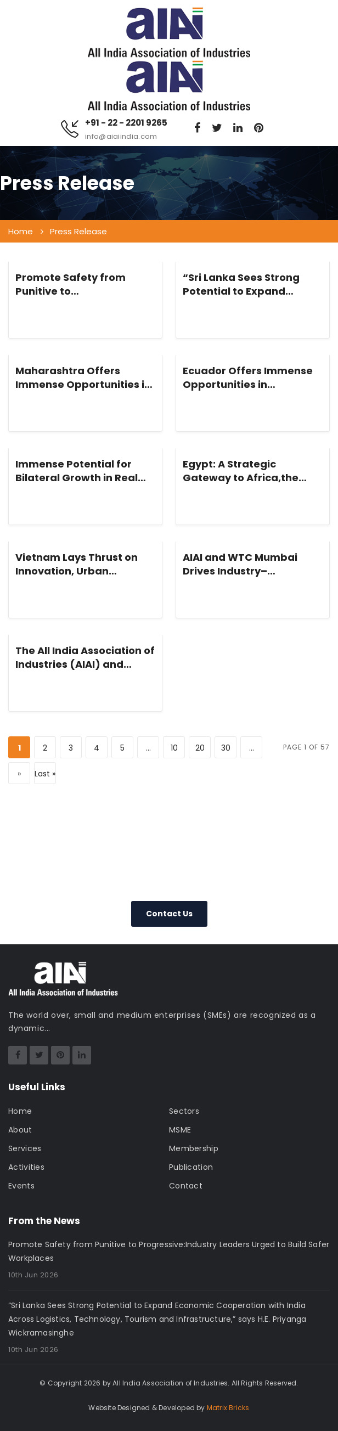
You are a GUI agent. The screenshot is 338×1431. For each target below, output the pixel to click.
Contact (185, 1185)
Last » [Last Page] (45, 773)
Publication (191, 1167)
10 (174, 747)
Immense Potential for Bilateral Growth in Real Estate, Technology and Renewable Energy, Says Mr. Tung (78, 470)
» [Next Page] (19, 773)
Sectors (184, 1111)
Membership (193, 1148)
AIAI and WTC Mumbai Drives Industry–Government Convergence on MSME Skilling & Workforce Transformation (252, 564)
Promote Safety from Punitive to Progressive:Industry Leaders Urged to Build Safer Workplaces (74, 284)
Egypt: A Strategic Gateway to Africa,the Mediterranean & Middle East (246, 470)
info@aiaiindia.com (121, 136)
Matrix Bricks (228, 1407)
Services (24, 1148)
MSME (180, 1129)
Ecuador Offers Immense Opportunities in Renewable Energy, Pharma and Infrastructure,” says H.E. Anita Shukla (248, 377)
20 (200, 747)
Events (21, 1185)
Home (20, 1111)
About (20, 1129)
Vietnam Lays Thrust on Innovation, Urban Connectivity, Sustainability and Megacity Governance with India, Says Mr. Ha (76, 564)
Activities (26, 1167)
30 (225, 747)
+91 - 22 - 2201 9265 (126, 122)
